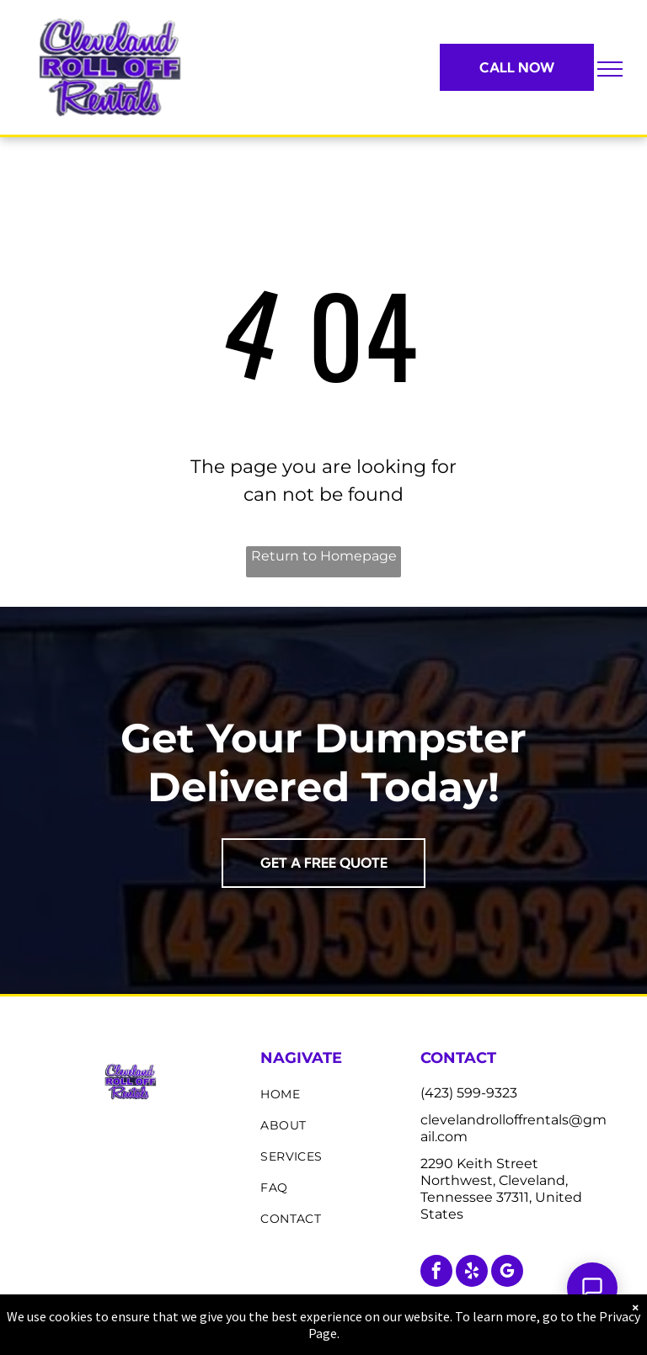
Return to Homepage (324, 556)
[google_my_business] (507, 1273)
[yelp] (472, 1273)
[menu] (610, 69)
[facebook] (436, 1273)
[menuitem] (333, 1094)
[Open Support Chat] (592, 1287)
